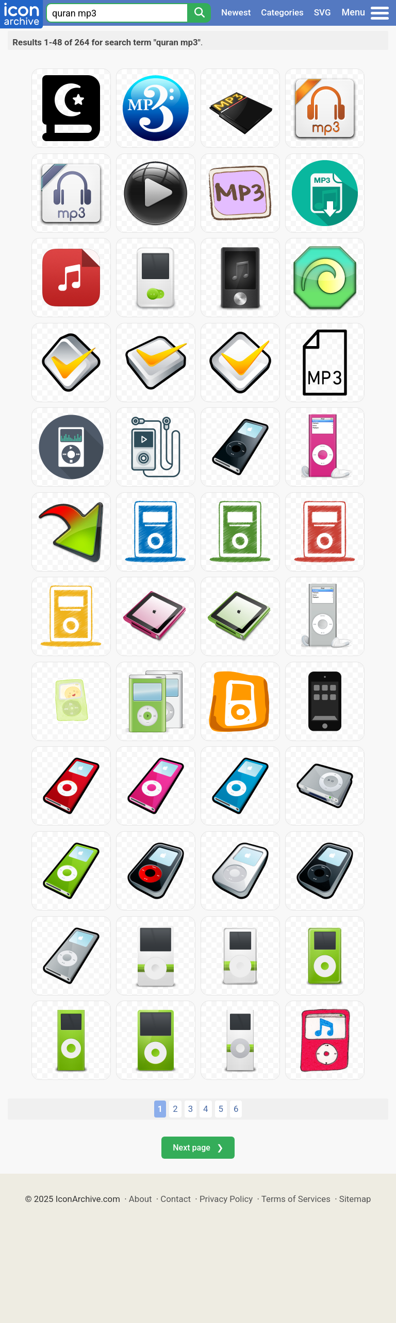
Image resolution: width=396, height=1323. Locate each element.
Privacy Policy (226, 1199)
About (140, 1199)
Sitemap (355, 1199)
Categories (282, 12)
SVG (322, 12)
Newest (236, 12)
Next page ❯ (198, 1148)
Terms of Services (296, 1199)
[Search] (199, 13)
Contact (175, 1199)
